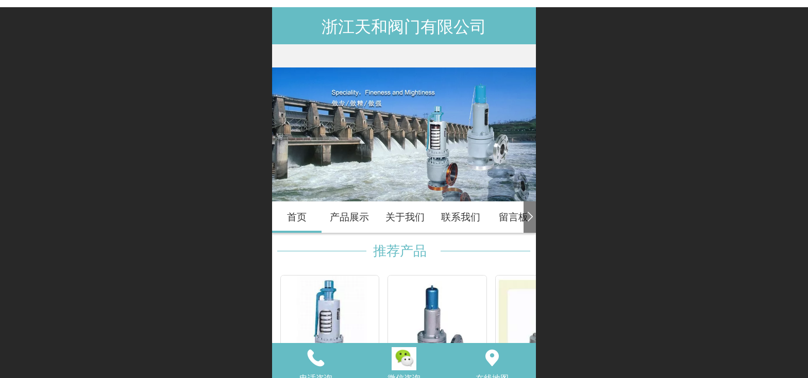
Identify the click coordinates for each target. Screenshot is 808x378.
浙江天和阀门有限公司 (404, 27)
